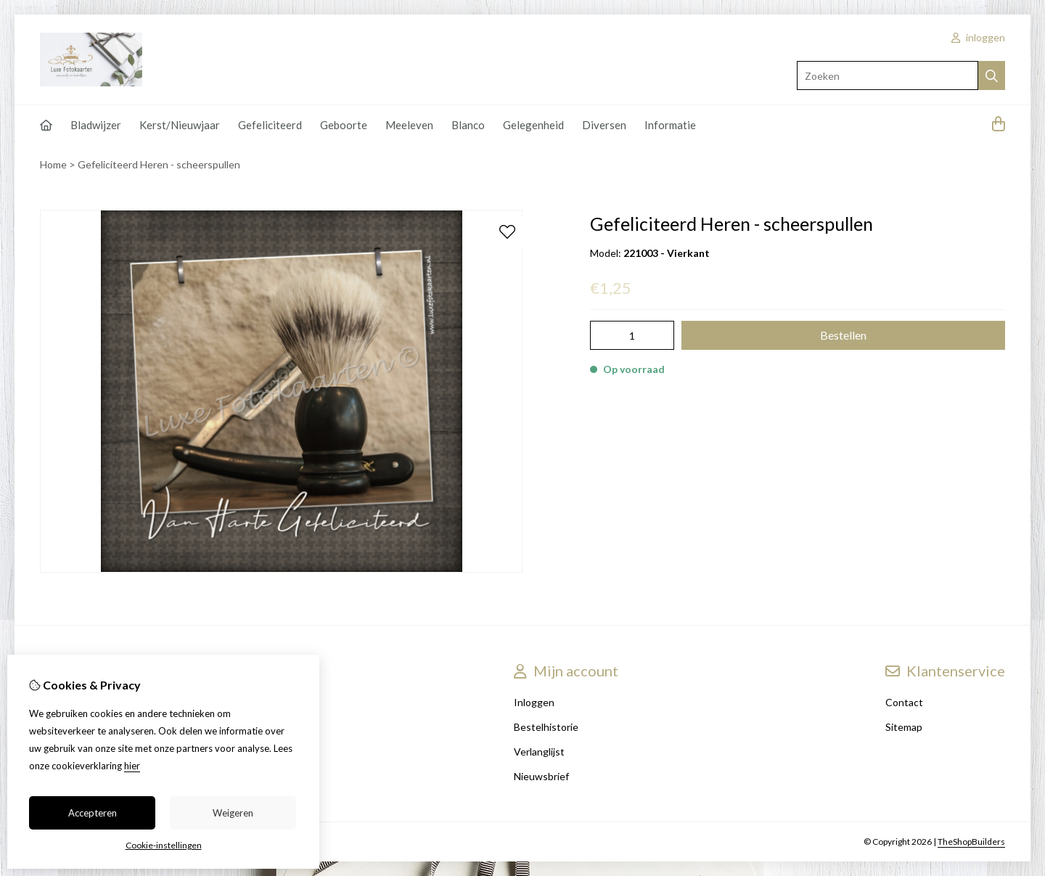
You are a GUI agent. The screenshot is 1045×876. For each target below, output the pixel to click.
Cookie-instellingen (164, 845)
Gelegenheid (533, 124)
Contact (904, 702)
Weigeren (233, 813)
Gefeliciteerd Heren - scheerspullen (159, 164)
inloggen (978, 37)
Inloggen (534, 702)
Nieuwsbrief (541, 776)
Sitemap (903, 727)
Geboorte (343, 124)
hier (132, 765)
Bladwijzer (95, 124)
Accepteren (92, 813)
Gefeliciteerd (270, 124)
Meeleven (409, 124)
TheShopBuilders (971, 841)
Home (53, 164)
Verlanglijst (539, 751)
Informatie (670, 124)
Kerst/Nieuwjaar (179, 124)
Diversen (604, 124)
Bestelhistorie (546, 727)
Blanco (468, 124)
